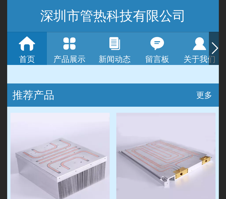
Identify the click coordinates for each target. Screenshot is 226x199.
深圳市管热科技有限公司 (113, 16)
